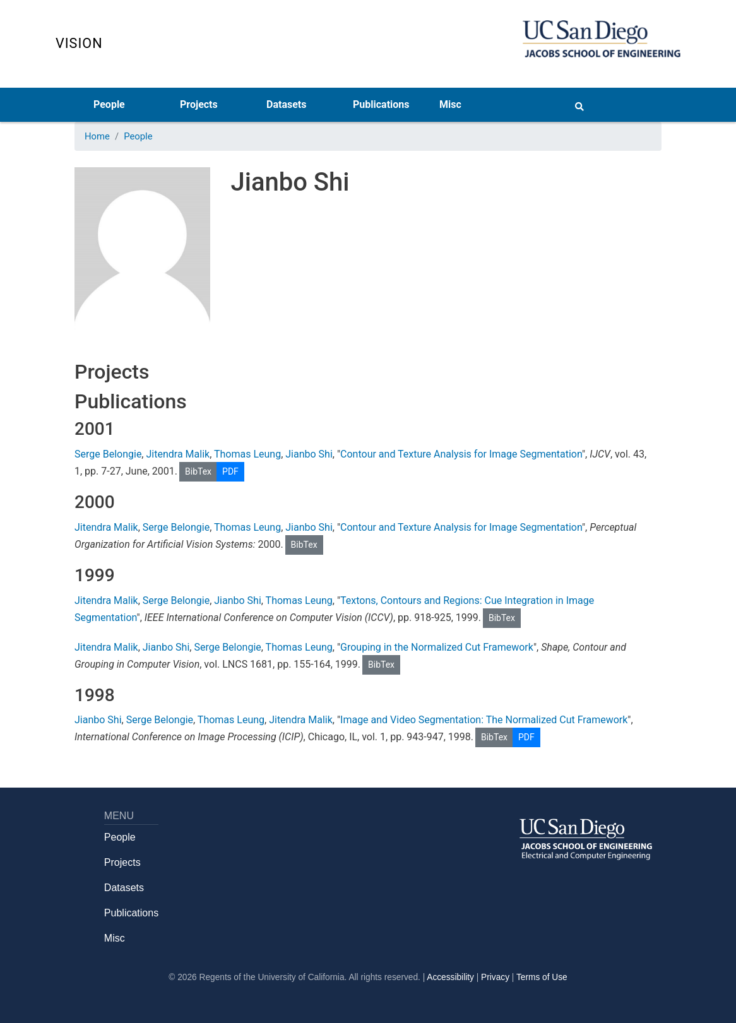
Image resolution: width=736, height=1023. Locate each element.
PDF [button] (230, 471)
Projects (199, 104)
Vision (79, 43)
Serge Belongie (107, 454)
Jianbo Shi (309, 454)
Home (97, 136)
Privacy (495, 977)
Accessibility (450, 977)
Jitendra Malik (178, 454)
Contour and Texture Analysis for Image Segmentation (461, 454)
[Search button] (579, 104)
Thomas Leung (247, 454)
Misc (450, 104)
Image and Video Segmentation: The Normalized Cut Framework (483, 720)
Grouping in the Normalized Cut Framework (436, 647)
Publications (381, 104)
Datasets (286, 104)
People (109, 104)
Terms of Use (541, 977)
